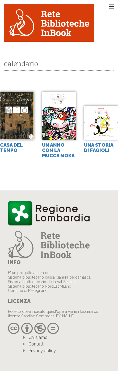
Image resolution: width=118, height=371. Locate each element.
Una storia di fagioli (98, 147)
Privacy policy (42, 350)
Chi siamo (38, 337)
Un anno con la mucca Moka (58, 150)
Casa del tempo (11, 147)
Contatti (36, 344)
